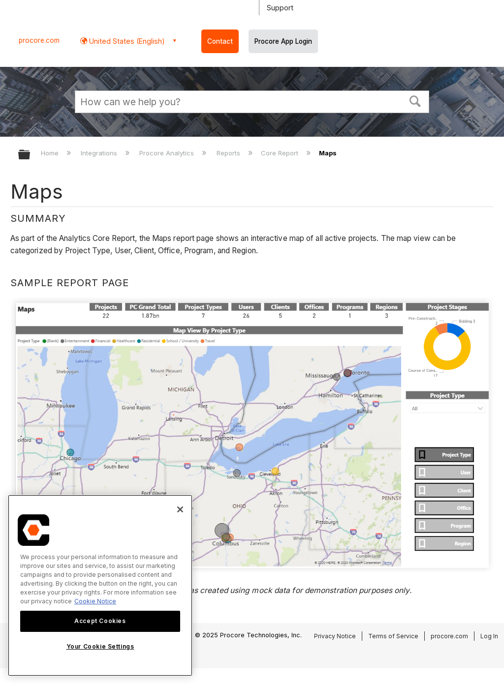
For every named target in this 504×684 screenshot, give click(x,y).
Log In (489, 636)
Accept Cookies (100, 621)
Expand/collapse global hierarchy (30, 155)
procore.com (39, 40)
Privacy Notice (335, 636)
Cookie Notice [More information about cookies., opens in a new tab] (95, 601)
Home (51, 153)
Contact (220, 41)
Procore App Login (283, 41)
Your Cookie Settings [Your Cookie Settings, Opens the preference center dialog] (100, 646)
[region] (100, 585)
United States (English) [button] (126, 41)
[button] (415, 100)
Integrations (100, 153)
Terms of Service (393, 636)
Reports (229, 153)
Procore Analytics (167, 153)
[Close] (180, 509)
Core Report (280, 153)
